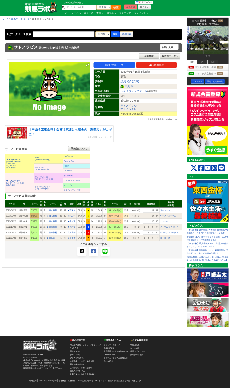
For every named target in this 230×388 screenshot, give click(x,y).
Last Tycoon (68, 156)
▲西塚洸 (72, 210)
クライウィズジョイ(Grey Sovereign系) (42, 188)
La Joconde (68, 171)
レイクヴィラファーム (133, 91)
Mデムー (71, 216)
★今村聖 (72, 227)
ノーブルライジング (169, 227)
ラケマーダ (165, 210)
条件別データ (114, 65)
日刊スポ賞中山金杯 (208, 67)
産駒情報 (149, 56)
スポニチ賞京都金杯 (208, 73)
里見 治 (129, 86)
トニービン (68, 185)
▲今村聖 (72, 221)
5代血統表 (156, 65)
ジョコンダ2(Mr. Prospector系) (42, 168)
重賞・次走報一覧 (215, 81)
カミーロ (164, 221)
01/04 (202, 62)
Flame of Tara (69, 161)
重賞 (192, 62)
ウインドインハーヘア (72, 180)
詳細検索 (126, 34)
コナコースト (166, 238)
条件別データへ (170, 56)
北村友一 (72, 232)
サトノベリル (128, 105)
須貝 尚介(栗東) (129, 81)
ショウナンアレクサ (169, 232)
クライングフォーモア (72, 190)
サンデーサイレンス (71, 175)
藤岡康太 (72, 238)
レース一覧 (197, 81)
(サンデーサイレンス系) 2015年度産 (15, 183)
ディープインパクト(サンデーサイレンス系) (44, 178)
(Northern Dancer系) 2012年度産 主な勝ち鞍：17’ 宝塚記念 (13, 163)
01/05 (212, 62)
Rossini (66, 166)
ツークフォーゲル (168, 216)
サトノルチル (128, 109)
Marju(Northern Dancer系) (42, 159)
